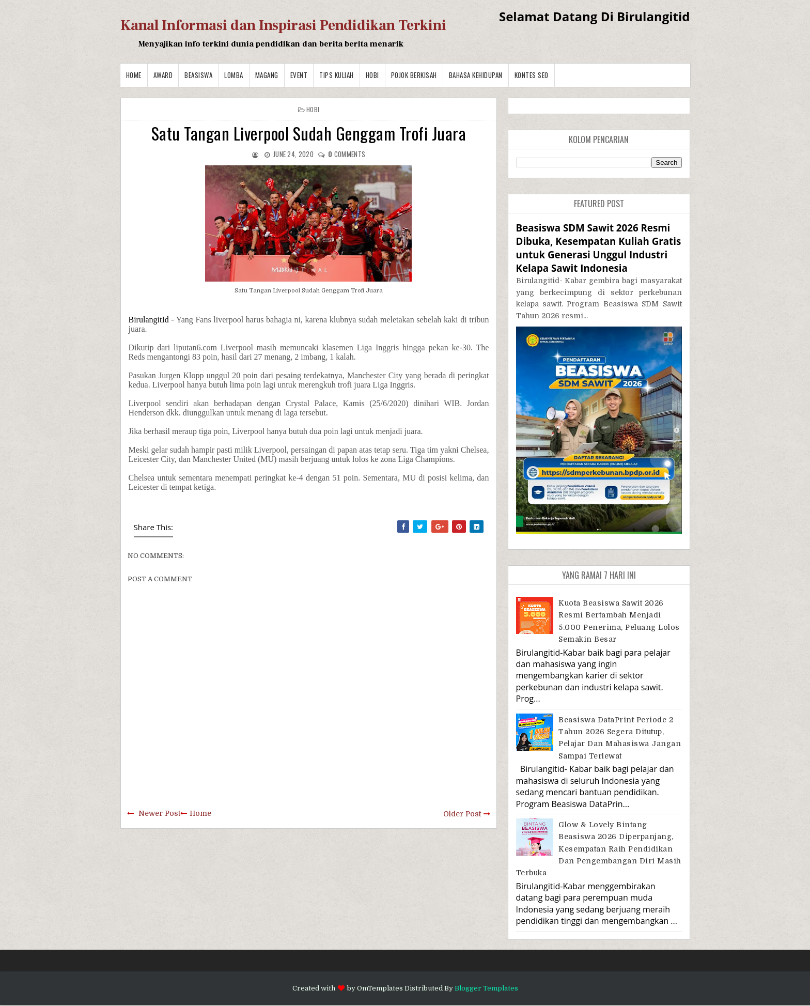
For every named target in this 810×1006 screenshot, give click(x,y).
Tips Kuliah (336, 75)
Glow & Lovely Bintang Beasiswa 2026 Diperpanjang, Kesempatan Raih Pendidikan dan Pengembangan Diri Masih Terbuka (598, 849)
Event (299, 75)
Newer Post (159, 813)
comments (346, 154)
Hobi (372, 75)
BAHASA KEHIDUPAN (476, 75)
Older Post (462, 814)
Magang (266, 75)
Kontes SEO (532, 75)
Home (134, 75)
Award (163, 75)
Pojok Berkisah (414, 75)
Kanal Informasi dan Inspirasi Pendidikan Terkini (283, 25)
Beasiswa (198, 75)
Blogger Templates (486, 988)
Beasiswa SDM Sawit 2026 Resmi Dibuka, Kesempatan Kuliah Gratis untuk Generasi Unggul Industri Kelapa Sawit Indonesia (598, 248)
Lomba (233, 75)
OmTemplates (380, 988)
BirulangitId (149, 319)
